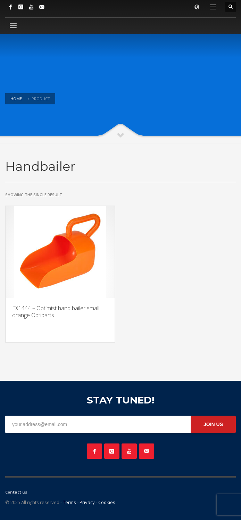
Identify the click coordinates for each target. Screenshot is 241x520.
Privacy (87, 502)
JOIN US (213, 424)
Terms (69, 502)
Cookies (106, 502)
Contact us (16, 492)
